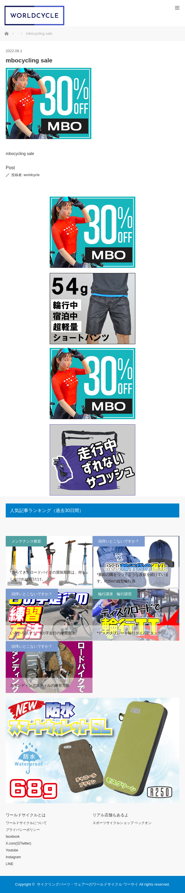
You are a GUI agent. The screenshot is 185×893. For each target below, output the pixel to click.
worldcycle (32, 175)
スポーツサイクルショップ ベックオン (122, 823)
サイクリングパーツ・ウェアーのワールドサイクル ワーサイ (87, 884)
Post (10, 167)
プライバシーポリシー (23, 830)
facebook (13, 837)
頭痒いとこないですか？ (118, 541)
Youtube (12, 850)
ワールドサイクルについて (26, 823)
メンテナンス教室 (26, 541)
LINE (9, 864)
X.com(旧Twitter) (18, 843)
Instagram (13, 857)
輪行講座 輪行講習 (115, 594)
